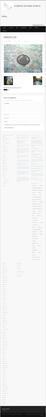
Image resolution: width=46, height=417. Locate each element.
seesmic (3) (39, 245)
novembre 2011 (5, 344)
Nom (6, 114)
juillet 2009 (4, 397)
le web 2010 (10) (35, 217)
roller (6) (33, 245)
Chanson (5, 179)
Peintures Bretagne (20, 271)
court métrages (6, 143)
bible (4, 176)
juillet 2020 (4, 284)
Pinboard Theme (33, 414)
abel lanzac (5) (34, 185)
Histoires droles (6, 181)
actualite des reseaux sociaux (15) (37, 190)
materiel (3, 158)
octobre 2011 (4, 346)
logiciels (3, 156)
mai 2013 (3, 327)
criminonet (5, 151)
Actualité (11, 27)
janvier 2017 (4, 305)
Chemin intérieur (5, 139)
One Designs (40, 414)
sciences (3, 171)
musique (3, 160)
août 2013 (4, 325)
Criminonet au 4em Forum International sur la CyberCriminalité (21, 142)
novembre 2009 (5, 388)
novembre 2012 (5, 329)
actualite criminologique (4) (36, 187)
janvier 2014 (4, 320)
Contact (5, 30)
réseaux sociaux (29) (35, 243)
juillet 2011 (4, 348)
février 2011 (4, 359)
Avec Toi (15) (34, 194)
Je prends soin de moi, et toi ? (36, 179)
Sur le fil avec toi (34, 164)
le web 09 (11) (39, 215)
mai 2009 (3, 401)
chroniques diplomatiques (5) (37, 197)
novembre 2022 (5, 269)
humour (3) (40, 210)
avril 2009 (4, 403)
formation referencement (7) (36, 206)
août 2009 (4, 395)
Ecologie (3, 145)
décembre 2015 (5, 312)
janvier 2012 (4, 339)
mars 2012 (4, 335)
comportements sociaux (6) (36, 199)
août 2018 (4, 295)
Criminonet (19, 265)
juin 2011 (3, 350)
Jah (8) (33, 215)
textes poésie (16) (35, 250)
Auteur (36, 27)
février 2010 (4, 382)
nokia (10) (39, 227)
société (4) (33, 247)
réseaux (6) (34, 240)
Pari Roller (18, 269)
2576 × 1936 (26, 41)
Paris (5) (41, 231)
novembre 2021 (5, 278)
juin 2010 (3, 374)
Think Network (19, 276)
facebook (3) (41, 201)
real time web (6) (35, 238)
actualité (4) (41, 185)
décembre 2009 (5, 386)
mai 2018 (3, 299)
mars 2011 (4, 357)
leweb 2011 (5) (34, 222)
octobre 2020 (4, 282)
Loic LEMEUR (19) (35, 224)
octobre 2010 (4, 365)
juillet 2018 (4, 297)
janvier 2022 (4, 276)
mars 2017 (4, 303)
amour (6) (33, 192)
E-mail (6, 118)
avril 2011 (4, 354)
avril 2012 (4, 333)
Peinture (3, 164)
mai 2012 (3, 331)
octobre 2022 (4, 271)
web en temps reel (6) (35, 257)
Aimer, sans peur (34, 177)
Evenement (4, 147)
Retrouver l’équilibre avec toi (36, 157)
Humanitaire (23, 27)
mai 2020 (3, 288)
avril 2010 (4, 378)
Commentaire (6, 103)
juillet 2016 (4, 310)
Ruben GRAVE (8, 41)
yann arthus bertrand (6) (36, 259)
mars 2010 (4, 380)
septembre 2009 (5, 393)
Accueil (4, 27)
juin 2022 (3, 273)
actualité (3, 137)
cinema (3, 141)
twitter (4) (33, 252)
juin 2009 (3, 399)
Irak (4, 153)
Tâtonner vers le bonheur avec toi (37, 166)
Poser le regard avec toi (35, 148)
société (3, 173)
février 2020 (4, 293)
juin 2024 (3, 265)
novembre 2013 (5, 322)
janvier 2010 (4, 384)
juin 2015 (3, 316)
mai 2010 (3, 376)
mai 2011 (3, 352)
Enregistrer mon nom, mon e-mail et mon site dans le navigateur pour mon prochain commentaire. (22, 124)
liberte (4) (41, 222)
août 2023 (4, 267)
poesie (4, 183)
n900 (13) (33, 227)
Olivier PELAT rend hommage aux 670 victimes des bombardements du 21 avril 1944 (37, 161)
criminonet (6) (34, 201)
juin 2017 (3, 301)
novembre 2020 (5, 280)
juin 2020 (3, 286)
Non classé (4, 162)
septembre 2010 (5, 367)
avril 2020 (4, 290)
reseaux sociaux (5, 168)
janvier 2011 (4, 361)
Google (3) (33, 210)
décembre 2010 (5, 363)
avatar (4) (39, 192)
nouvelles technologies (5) (36, 229)
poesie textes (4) (34, 236)
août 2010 (4, 369)
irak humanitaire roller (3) (36, 213)
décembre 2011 (5, 342)
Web (17, 27)
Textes (30, 27)
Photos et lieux (4, 166)
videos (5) (39, 252)
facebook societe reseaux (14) (37, 203)
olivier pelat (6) (34, 231)
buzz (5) (40, 194)
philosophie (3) (34, 233)
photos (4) (41, 233)
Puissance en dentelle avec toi (36, 168)
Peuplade (18, 273)
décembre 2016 (5, 308)
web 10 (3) (34, 254)
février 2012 (4, 337)
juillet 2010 (4, 371)
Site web (5, 121)
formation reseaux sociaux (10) (37, 208)
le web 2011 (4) (34, 220)
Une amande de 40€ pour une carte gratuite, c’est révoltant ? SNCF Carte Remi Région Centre (36, 142)
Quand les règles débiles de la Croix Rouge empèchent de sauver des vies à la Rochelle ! (23, 173)
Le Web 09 (18, 267)
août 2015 (4, 314)
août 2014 (4, 318)
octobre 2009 (4, 391)
